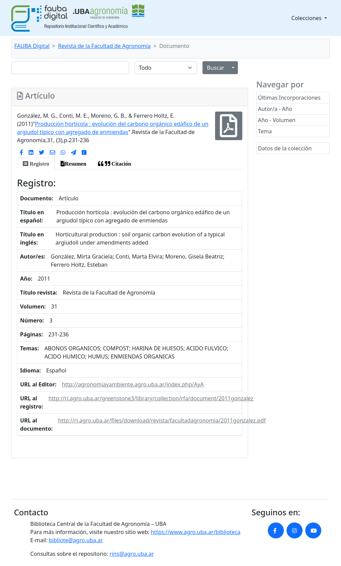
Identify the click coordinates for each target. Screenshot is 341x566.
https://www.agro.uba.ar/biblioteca (195, 532)
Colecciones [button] (307, 18)
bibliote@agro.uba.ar (76, 540)
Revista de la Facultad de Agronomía (104, 46)
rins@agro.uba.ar (132, 553)
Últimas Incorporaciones (289, 97)
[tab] (36, 163)
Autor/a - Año (275, 109)
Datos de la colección (285, 148)
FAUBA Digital (31, 46)
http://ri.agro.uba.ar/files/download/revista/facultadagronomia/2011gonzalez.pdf (162, 420)
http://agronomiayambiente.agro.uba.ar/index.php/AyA (133, 384)
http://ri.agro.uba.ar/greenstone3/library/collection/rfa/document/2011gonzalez (151, 398)
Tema (265, 131)
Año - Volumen (276, 120)
